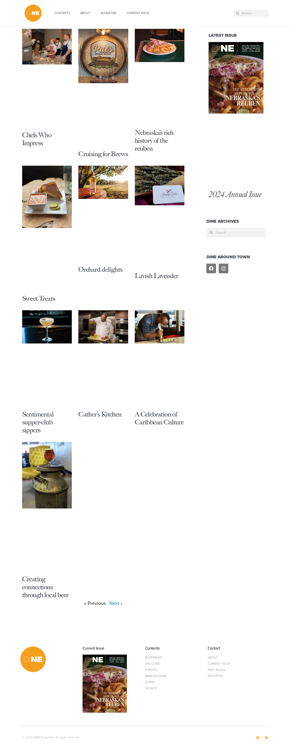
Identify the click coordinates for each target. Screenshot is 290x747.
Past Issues (216, 670)
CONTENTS (62, 13)
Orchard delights (100, 269)
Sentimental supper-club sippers (38, 422)
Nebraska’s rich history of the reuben (154, 140)
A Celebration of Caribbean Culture (159, 418)
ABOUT (85, 13)
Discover (152, 663)
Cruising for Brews (103, 154)
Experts (151, 670)
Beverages (153, 657)
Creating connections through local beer (45, 587)
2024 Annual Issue (235, 194)
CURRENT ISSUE (137, 13)
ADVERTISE (108, 13)
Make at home (156, 676)
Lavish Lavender (156, 276)
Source (151, 688)
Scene (150, 682)
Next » (115, 603)
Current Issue (219, 663)
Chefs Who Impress (37, 139)
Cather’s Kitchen (99, 414)
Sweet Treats (38, 298)
